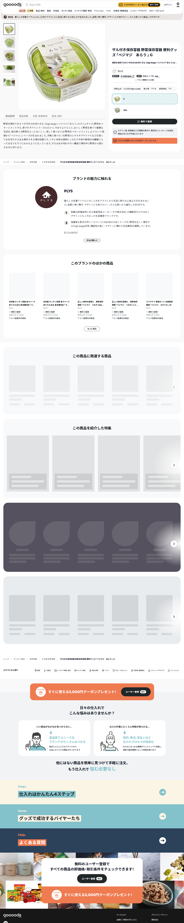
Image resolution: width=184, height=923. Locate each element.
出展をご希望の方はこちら (127, 846)
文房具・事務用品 (120, 10)
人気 (22, 11)
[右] (174, 302)
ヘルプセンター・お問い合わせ (128, 851)
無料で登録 (15, 312)
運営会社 (154, 846)
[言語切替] (177, 5)
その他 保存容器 (48, 162)
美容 (49, 10)
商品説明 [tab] (10, 116)
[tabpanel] (54, 136)
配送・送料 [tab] (57, 116)
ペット (108, 10)
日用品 (56, 10)
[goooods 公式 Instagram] (5, 850)
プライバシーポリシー (159, 841)
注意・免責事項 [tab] (40, 116)
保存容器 (33, 162)
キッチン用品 (66, 10)
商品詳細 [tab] (23, 116)
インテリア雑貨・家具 (83, 10)
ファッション (99, 10)
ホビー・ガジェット (156, 10)
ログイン (168, 4)
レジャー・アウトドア (138, 10)
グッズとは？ (122, 841)
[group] (136, 618)
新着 (30, 11)
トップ (6, 162)
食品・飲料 (40, 10)
